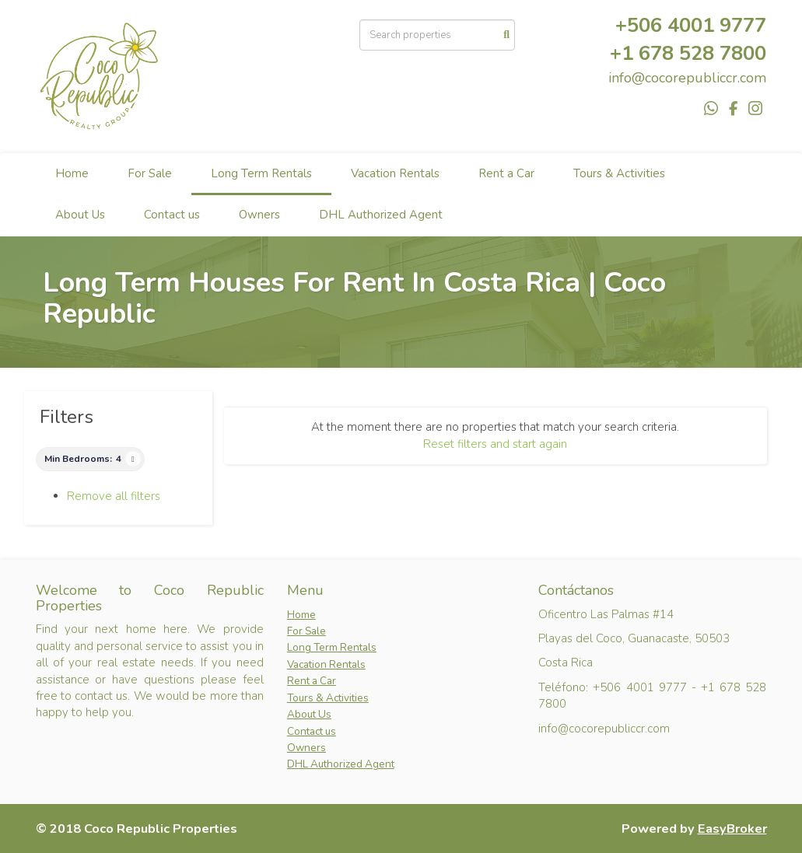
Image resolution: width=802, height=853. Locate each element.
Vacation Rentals (395, 173)
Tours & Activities (619, 173)
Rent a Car (506, 173)
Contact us (172, 214)
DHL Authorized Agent (381, 214)
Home (72, 173)
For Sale (150, 173)
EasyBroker (732, 828)
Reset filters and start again (495, 444)
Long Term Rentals (261, 173)
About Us (80, 214)
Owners (259, 214)
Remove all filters (113, 496)
